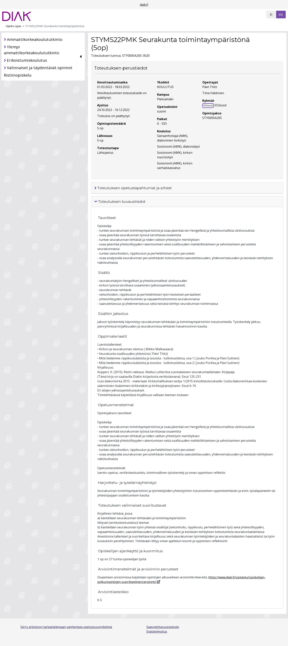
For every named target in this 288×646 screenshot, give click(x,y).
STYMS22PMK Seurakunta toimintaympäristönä (54, 26)
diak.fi (144, 4)
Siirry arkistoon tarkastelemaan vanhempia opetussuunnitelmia (66, 627)
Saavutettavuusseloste (162, 627)
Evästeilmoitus (156, 631)
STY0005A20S (212, 118)
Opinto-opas (13, 26)
